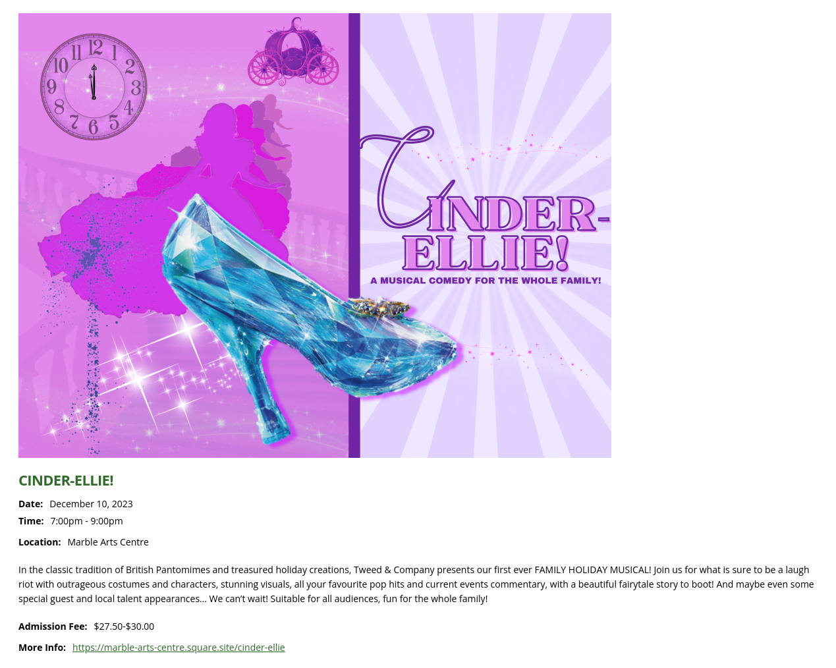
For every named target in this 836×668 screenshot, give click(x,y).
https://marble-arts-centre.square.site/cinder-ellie (178, 647)
